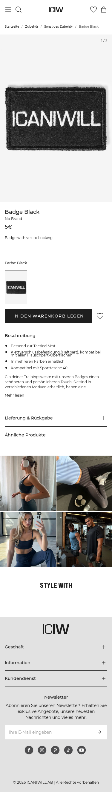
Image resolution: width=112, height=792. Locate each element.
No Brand (13, 218)
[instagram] (42, 750)
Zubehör (31, 27)
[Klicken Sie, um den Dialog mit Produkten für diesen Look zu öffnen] (28, 483)
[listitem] (16, 287)
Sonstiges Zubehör (58, 27)
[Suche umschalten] (18, 9)
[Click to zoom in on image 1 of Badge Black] (56, 118)
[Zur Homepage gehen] (56, 9)
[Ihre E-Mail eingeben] (48, 732)
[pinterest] (55, 750)
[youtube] (82, 750)
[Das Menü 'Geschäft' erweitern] (56, 647)
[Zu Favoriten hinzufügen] (100, 316)
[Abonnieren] (99, 732)
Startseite (12, 27)
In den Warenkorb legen (48, 316)
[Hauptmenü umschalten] (8, 9)
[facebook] (29, 750)
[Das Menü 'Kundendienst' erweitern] (56, 678)
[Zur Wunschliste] (93, 9)
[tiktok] (68, 750)
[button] (56, 418)
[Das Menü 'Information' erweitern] (56, 662)
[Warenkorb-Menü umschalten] (104, 9)
